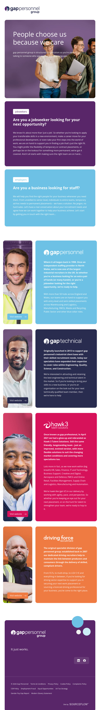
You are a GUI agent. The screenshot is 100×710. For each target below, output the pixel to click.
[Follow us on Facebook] (84, 660)
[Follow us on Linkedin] (78, 660)
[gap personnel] (29, 633)
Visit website (16, 316)
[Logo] (22, 9)
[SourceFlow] (78, 704)
